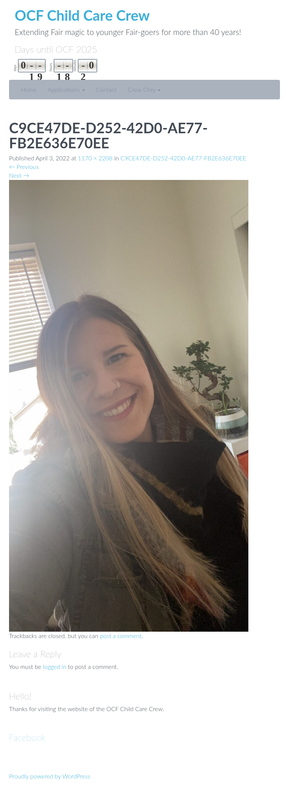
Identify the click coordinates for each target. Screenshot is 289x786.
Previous (24, 166)
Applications (66, 89)
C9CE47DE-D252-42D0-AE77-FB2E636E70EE (183, 157)
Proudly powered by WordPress (49, 776)
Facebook (27, 737)
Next (19, 175)
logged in (55, 666)
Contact (106, 89)
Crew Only (144, 89)
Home (29, 89)
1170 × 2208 (95, 157)
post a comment (120, 635)
